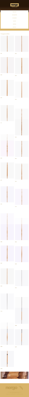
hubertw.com (16, 394)
